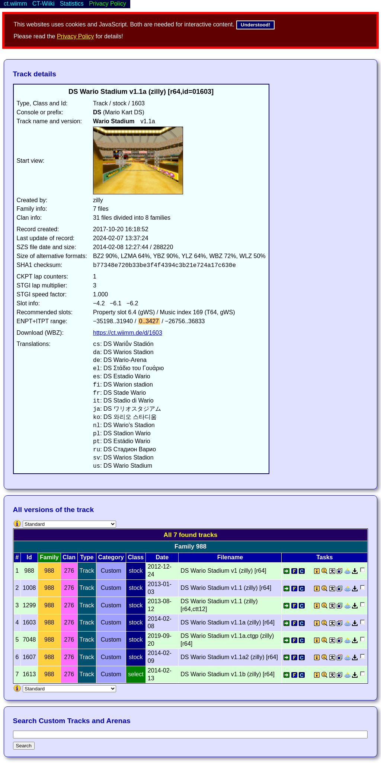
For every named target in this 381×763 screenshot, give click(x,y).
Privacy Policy (75, 36)
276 (69, 571)
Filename (230, 557)
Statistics (72, 3)
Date (162, 557)
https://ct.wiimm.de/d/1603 (127, 333)
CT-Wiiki (43, 3)
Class (136, 557)
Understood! (255, 25)
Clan (69, 557)
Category (111, 557)
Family (49, 557)
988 (49, 571)
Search (24, 745)
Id (29, 557)
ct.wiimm (15, 3)
